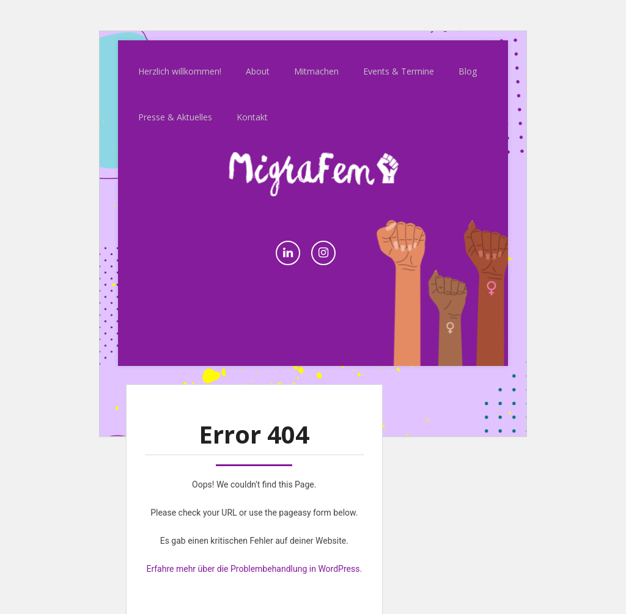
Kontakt (252, 106)
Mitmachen (316, 60)
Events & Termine (398, 60)
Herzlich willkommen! (179, 60)
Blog (467, 60)
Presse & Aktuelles (175, 106)
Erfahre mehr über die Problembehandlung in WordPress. (254, 558)
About (258, 60)
